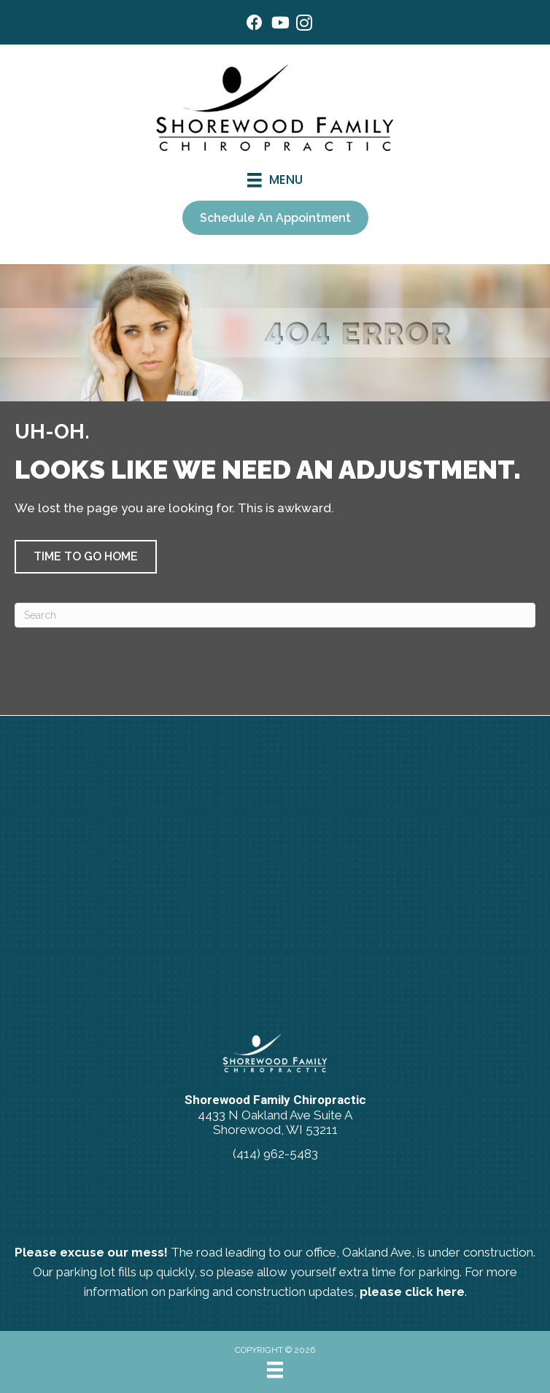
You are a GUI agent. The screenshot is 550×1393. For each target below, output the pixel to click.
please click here (412, 1291)
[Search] (275, 615)
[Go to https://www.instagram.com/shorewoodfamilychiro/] (304, 25)
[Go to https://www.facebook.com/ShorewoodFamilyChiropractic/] (255, 24)
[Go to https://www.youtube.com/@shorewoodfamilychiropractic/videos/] (279, 24)
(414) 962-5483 (275, 1153)
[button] (86, 557)
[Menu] (275, 1369)
